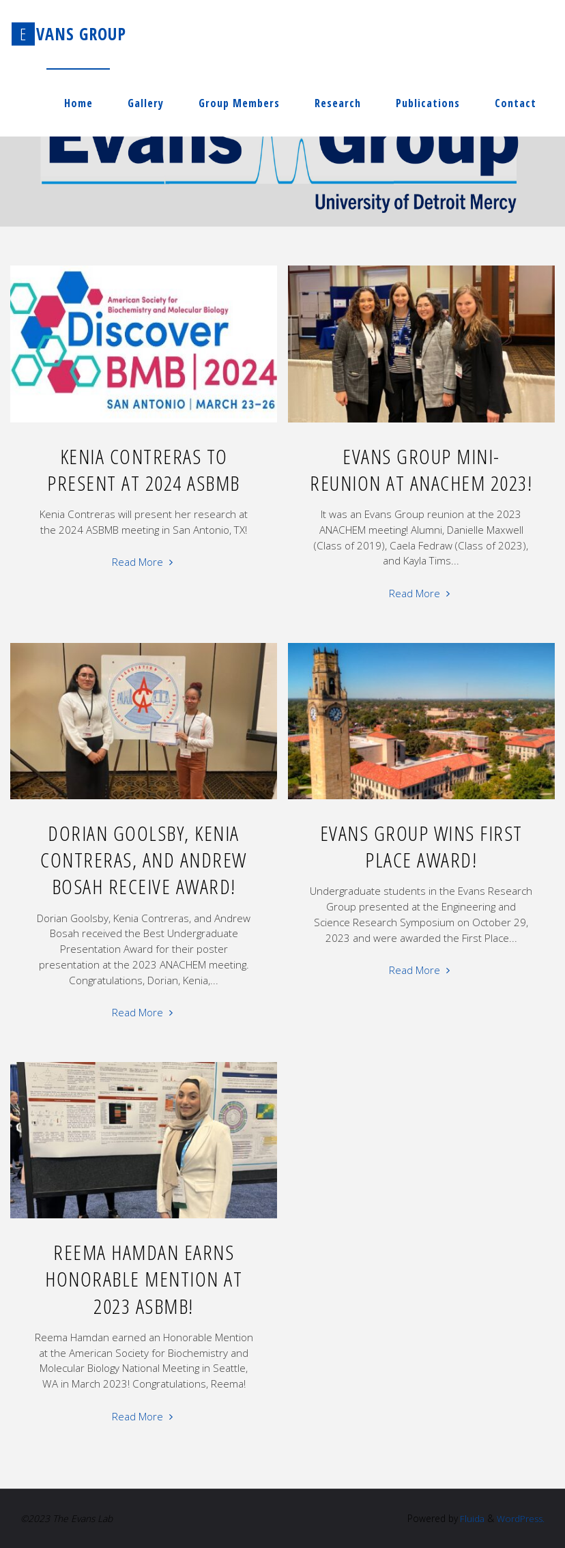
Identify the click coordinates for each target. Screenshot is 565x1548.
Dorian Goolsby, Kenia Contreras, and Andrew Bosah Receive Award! (143, 859)
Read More (144, 561)
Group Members (239, 103)
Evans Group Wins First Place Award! (421, 846)
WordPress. (520, 1518)
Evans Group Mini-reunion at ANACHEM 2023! (421, 469)
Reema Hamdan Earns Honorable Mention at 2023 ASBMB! (143, 1279)
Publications (428, 103)
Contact (515, 103)
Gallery (146, 103)
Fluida (469, 1518)
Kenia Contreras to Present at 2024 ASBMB (143, 469)
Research (338, 103)
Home (78, 103)
